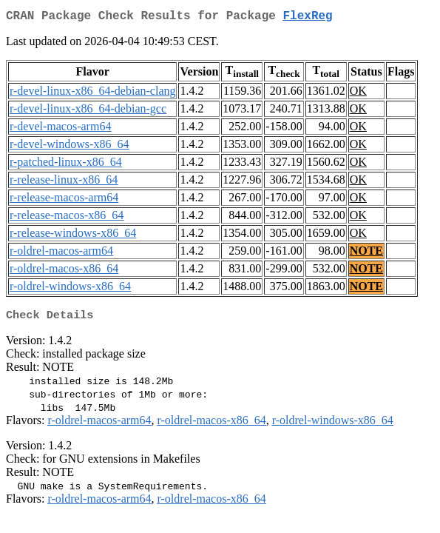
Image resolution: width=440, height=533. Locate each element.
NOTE (366, 253)
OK (358, 93)
